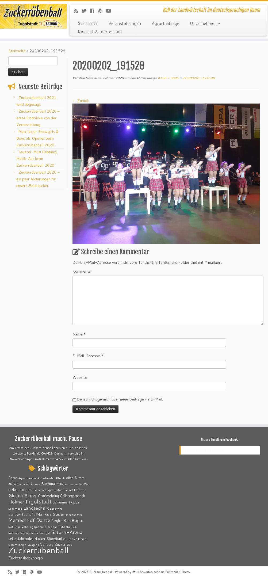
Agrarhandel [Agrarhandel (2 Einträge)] (46, 478)
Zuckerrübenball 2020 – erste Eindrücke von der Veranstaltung (38, 118)
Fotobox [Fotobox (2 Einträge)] (80, 490)
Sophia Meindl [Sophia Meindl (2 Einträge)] (77, 539)
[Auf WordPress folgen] (102, 10)
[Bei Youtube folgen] (110, 10)
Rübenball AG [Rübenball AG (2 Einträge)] (68, 527)
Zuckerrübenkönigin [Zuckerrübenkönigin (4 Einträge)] (25, 557)
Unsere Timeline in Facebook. (219, 440)
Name (79, 334)
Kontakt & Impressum (100, 31)
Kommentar (82, 271)
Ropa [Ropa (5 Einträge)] (76, 520)
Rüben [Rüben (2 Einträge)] (38, 527)
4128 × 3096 (168, 78)
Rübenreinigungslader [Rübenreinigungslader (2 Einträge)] (23, 533)
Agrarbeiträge (165, 23)
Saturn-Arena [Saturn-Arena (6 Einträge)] (66, 532)
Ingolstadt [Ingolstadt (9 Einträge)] (38, 501)
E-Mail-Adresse (88, 355)
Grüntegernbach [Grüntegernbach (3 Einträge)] (72, 495)
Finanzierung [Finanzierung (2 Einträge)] (42, 490)
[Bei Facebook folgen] (94, 10)
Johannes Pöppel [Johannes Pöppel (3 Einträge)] (66, 502)
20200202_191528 (198, 78)
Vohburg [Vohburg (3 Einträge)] (46, 544)
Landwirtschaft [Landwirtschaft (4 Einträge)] (21, 514)
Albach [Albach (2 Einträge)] (60, 478)
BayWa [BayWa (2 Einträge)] (84, 484)
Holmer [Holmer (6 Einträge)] (16, 501)
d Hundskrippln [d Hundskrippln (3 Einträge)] (20, 489)
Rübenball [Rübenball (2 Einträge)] (51, 527)
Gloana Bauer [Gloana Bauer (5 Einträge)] (22, 495)
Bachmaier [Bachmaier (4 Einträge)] (50, 483)
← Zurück (80, 100)
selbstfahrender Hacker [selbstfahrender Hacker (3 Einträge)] (26, 538)
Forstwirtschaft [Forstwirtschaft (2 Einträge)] (62, 490)
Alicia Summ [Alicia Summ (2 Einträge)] (16, 484)
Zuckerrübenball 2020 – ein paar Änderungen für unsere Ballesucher (38, 179)
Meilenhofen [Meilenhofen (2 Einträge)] (74, 515)
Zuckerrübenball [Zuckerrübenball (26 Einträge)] (38, 550)
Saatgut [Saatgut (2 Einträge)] (44, 533)
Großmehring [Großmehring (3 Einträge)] (48, 495)
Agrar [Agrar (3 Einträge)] (12, 477)
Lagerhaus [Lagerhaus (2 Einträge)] (15, 508)
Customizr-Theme (178, 572)
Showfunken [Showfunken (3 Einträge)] (57, 538)
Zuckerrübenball (101, 572)
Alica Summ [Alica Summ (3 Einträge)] (75, 477)
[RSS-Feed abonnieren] (78, 10)
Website (79, 377)
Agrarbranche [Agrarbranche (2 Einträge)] (27, 478)
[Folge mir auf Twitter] (86, 10)
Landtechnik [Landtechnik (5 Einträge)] (36, 508)
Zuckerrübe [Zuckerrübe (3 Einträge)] (63, 544)
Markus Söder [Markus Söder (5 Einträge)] (50, 514)
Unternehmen (205, 23)
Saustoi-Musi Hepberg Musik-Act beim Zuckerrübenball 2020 (36, 158)
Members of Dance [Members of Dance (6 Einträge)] (29, 520)
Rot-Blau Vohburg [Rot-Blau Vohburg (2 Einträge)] (20, 527)
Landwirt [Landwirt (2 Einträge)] (56, 508)
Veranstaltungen (124, 23)
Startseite (88, 23)
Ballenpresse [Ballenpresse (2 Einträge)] (69, 484)
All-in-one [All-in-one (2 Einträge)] (33, 484)
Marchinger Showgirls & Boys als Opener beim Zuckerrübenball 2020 (37, 138)
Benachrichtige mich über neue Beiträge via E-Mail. (120, 399)
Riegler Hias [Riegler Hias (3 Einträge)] (60, 520)
